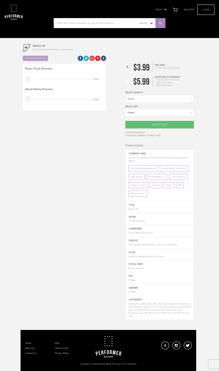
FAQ (57, 343)
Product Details (134, 145)
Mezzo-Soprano (138, 193)
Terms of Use (61, 348)
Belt (180, 185)
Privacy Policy (62, 353)
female (169, 185)
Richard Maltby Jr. (156, 177)
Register (189, 10)
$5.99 (141, 82)
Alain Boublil (136, 177)
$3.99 (141, 68)
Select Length (134, 92)
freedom (156, 185)
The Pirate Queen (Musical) (143, 168)
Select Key (131, 106)
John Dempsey (178, 177)
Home (28, 343)
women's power (138, 185)
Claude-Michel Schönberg (174, 168)
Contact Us (30, 353)
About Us (30, 348)
